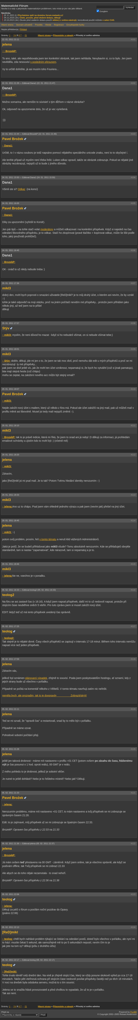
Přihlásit (23, 29)
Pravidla (39, 25)
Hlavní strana (7, 25)
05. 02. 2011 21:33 (10, 793)
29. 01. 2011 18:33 (10, 495)
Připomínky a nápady (63, 35)
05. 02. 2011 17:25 (10, 626)
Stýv (5, 328)
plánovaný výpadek (36, 678)
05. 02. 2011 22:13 (10, 927)
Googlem (102, 11)
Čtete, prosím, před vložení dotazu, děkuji (40, 18)
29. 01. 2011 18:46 (10, 564)
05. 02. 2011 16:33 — (29, 590)
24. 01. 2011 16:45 (10, 250)
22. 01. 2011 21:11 (10, 39)
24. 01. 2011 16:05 (10, 203)
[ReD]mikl (10, 932)
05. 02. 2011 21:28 (10, 749)
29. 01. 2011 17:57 (10, 323)
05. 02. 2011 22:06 (10, 894)
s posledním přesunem (43, 62)
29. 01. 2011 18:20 (10, 455)
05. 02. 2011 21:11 (10, 709)
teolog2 (8, 595)
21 (26, 35)
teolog (7, 631)
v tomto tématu (47, 539)
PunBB (133, 1012)
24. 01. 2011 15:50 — (28, 177)
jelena (7, 44)
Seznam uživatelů (24, 25)
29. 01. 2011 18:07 (10, 389)
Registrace (59, 25)
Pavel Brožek (12, 139)
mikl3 (6, 288)
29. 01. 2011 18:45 (10, 520)
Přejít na (24, 1013)
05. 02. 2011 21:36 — (28, 843)
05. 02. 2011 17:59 (10, 659)
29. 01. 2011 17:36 (10, 283)
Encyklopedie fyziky (75, 25)
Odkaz (21, 189)
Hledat (48, 25)
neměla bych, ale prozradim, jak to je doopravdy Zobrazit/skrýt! (44, 695)
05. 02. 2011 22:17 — (28, 960)
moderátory (46, 229)
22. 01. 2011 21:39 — (28, 83)
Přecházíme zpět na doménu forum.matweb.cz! (40, 15)
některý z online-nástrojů (64, 20)
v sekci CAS (108, 20)
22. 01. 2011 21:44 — (29, 134)
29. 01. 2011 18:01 (10, 349)
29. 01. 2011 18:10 (10, 425)
